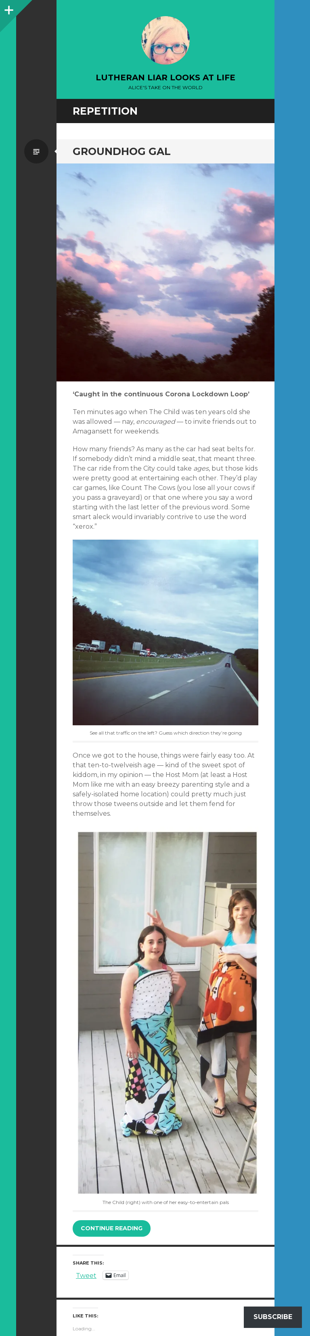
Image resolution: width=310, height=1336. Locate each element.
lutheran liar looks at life (165, 77)
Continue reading (111, 1228)
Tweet (86, 1275)
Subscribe (272, 1317)
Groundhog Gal (122, 151)
